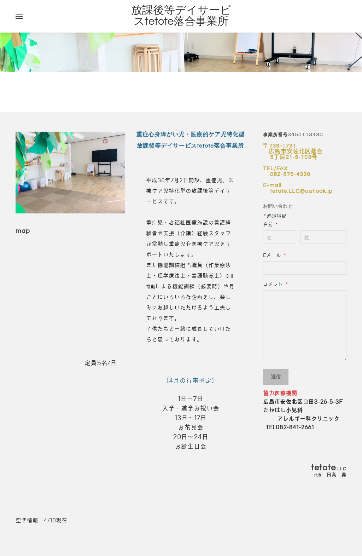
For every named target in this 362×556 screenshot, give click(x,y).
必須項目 (274, 215)
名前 (270, 224)
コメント (275, 284)
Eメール (274, 255)
